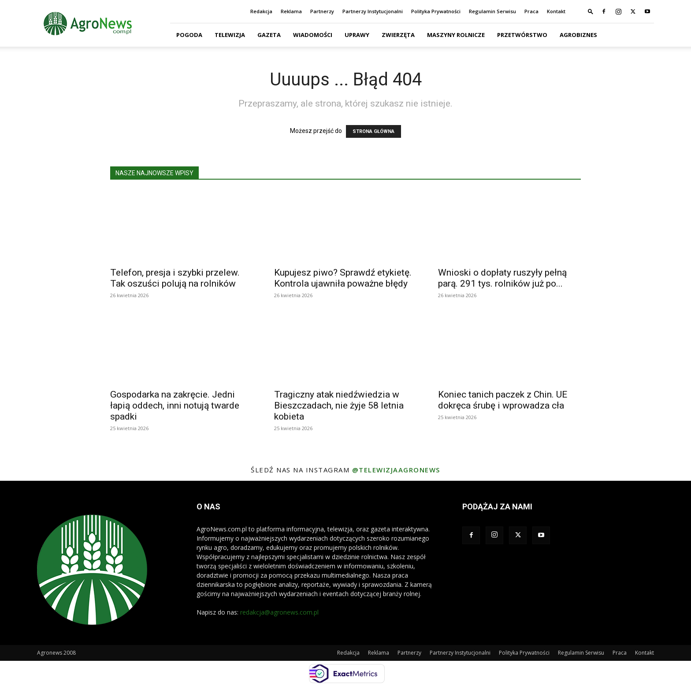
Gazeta (269, 35)
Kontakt (556, 11)
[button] (590, 11)
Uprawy (357, 35)
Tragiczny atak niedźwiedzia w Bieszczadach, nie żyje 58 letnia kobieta (339, 405)
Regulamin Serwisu (492, 11)
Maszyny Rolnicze (456, 35)
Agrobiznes (578, 35)
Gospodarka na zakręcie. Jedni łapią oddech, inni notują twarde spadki (174, 405)
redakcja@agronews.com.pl (279, 612)
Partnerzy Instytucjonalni (372, 11)
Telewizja (230, 35)
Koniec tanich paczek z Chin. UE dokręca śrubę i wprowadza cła (502, 400)
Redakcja (261, 11)
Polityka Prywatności (436, 11)
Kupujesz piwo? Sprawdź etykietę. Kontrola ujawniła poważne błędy (343, 278)
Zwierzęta (398, 35)
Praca (531, 11)
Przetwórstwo (522, 35)
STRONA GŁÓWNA (373, 131)
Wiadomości (312, 35)
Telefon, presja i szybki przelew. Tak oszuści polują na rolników (175, 278)
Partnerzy (322, 11)
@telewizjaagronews (396, 469)
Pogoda (189, 35)
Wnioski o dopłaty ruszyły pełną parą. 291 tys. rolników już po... (502, 278)
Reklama (291, 11)
